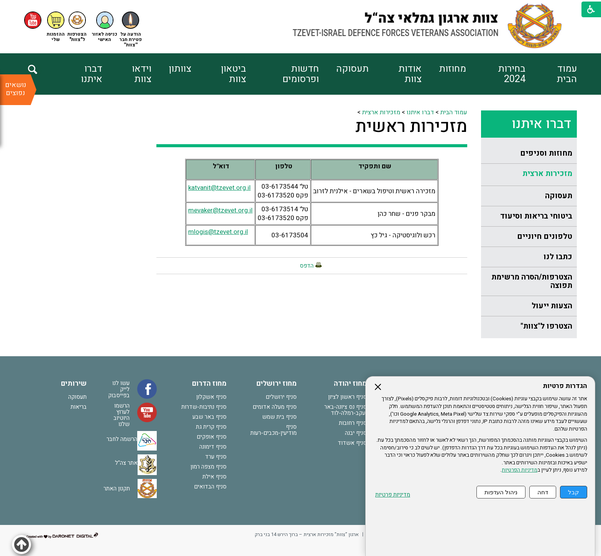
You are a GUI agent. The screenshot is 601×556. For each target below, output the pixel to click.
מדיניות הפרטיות (519, 470)
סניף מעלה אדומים (275, 407)
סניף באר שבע (209, 417)
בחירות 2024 (511, 74)
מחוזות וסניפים (546, 153)
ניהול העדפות (500, 492)
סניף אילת (214, 476)
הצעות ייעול (552, 305)
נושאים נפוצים (15, 89)
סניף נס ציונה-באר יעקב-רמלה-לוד (345, 410)
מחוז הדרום (209, 383)
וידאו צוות (141, 74)
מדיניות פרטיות (392, 494)
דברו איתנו (91, 74)
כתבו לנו (558, 256)
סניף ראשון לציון (347, 397)
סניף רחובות (353, 423)
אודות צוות (410, 74)
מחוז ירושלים (276, 383)
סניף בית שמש (279, 417)
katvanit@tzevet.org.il (219, 187)
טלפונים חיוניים (544, 236)
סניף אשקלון (211, 397)
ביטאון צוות (233, 74)
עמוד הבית (567, 74)
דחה (542, 492)
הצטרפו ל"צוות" (546, 326)
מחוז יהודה (350, 383)
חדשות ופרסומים (300, 74)
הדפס (307, 266)
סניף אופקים (212, 437)
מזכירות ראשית (411, 126)
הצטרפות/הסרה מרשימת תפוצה (531, 281)
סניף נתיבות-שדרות (204, 407)
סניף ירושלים (281, 397)
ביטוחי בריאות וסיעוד (536, 216)
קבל (573, 492)
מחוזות (452, 69)
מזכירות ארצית (547, 173)
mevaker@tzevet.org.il (220, 210)
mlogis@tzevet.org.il (218, 232)
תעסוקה (352, 69)
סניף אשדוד (352, 443)
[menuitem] (551, 74)
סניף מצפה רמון (208, 466)
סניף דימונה (213, 446)
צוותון (180, 69)
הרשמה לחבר (122, 439)
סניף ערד (216, 456)
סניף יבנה (356, 433)
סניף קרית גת (211, 427)
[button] (104, 27)
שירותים (74, 383)
